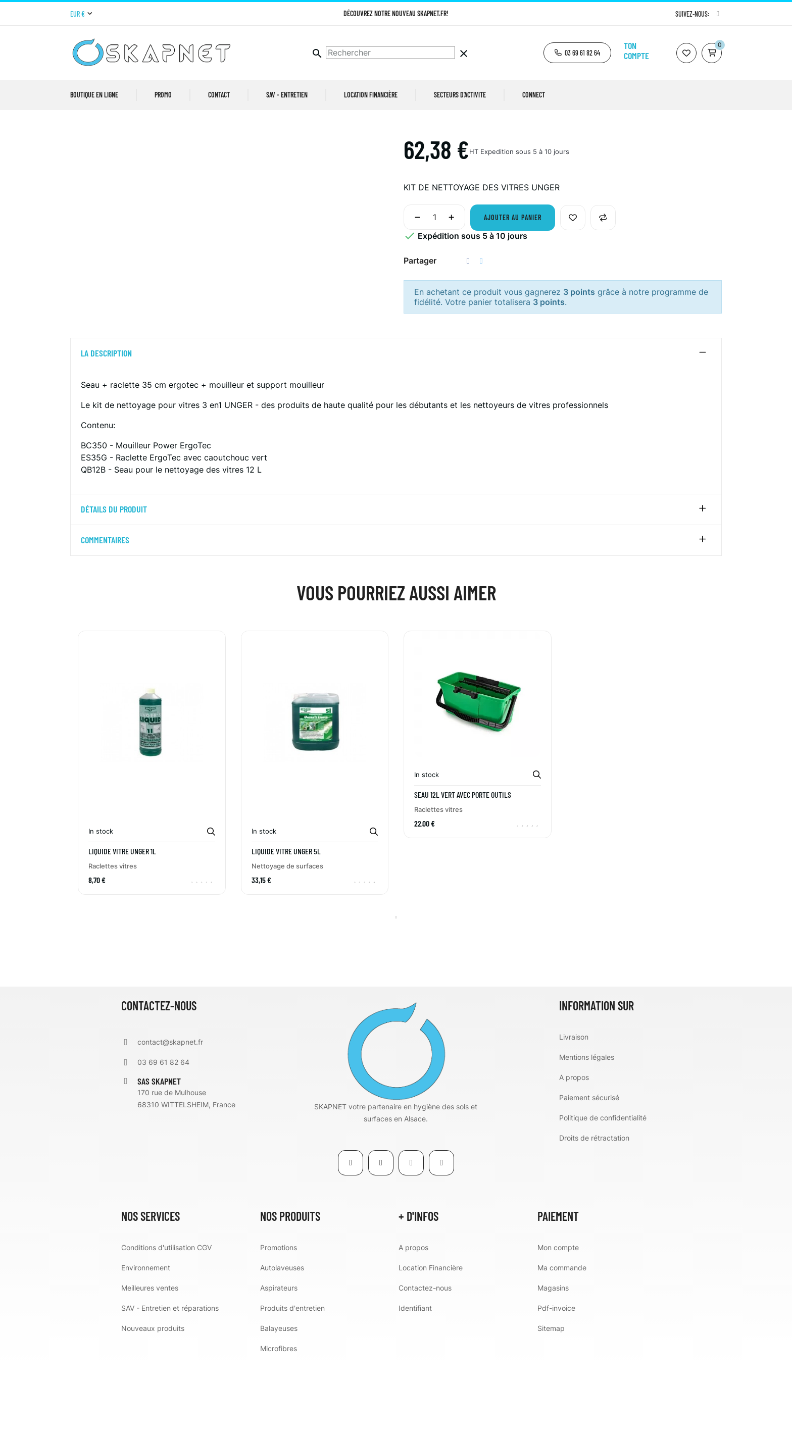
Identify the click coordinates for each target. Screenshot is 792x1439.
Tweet (481, 338)
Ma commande (561, 1345)
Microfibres (278, 1426)
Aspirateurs (279, 1365)
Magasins (553, 1365)
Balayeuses (279, 1406)
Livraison (573, 1114)
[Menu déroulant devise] (81, 14)
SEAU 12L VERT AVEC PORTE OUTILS (462, 872)
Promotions (278, 1325)
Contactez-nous (425, 1365)
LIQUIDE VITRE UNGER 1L (122, 929)
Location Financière (431, 1345)
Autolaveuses (282, 1345)
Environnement (145, 1345)
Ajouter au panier (512, 295)
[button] (577, 52)
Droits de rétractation (594, 1215)
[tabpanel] (151, 848)
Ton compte (636, 50)
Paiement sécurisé (589, 1175)
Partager (468, 338)
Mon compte (558, 1325)
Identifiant (415, 1385)
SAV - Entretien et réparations (170, 1385)
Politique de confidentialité (603, 1195)
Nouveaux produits (152, 1406)
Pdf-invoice (556, 1385)
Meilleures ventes (149, 1365)
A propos (574, 1155)
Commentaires (105, 618)
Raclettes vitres (112, 944)
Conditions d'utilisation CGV (166, 1325)
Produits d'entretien (292, 1385)
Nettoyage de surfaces (287, 944)
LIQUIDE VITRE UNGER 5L (286, 929)
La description (106, 431)
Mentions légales (586, 1134)
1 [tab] (396, 995)
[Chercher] (390, 52)
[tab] (396, 431)
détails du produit (114, 587)
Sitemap (551, 1406)
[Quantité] (434, 294)
